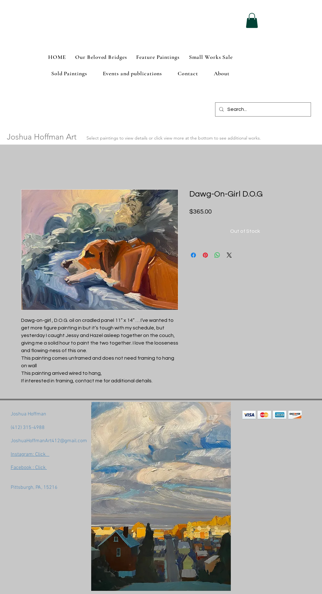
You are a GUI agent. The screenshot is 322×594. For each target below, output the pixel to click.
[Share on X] (229, 255)
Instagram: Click (30, 454)
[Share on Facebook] (193, 255)
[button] (252, 20)
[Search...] (262, 109)
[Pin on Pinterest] (205, 255)
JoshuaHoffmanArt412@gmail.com (49, 441)
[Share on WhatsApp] (217, 255)
